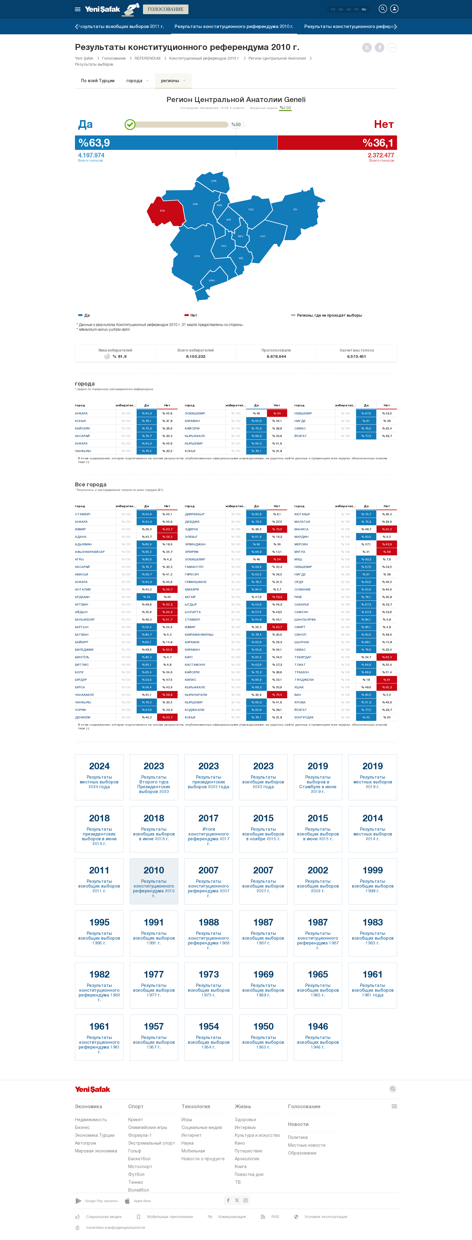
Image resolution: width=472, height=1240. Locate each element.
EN (341, 9)
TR (333, 9)
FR (356, 9)
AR (348, 9)
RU (364, 9)
